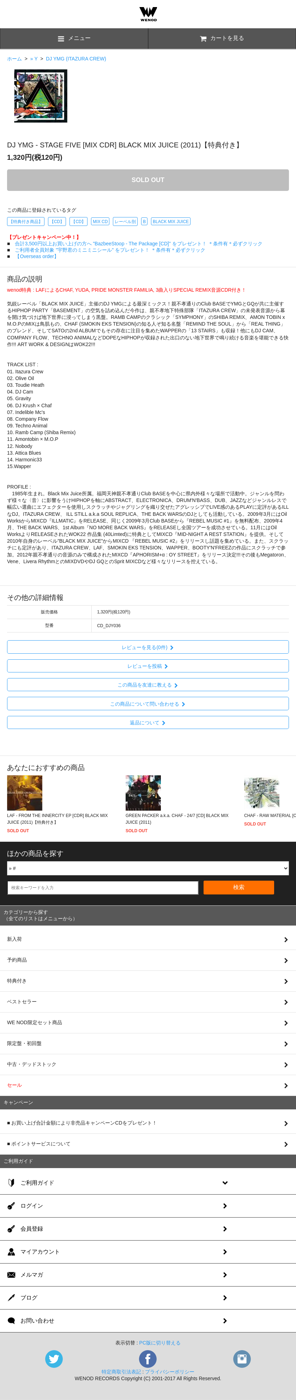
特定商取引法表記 (121, 1372)
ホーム (14, 59)
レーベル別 (125, 221)
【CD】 (57, 221)
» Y (34, 59)
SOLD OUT (148, 179)
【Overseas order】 (37, 256)
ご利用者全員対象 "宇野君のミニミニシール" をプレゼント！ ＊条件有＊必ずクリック (110, 250)
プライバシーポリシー (169, 1372)
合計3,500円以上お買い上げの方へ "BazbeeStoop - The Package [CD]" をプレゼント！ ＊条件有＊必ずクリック (138, 243)
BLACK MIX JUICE (171, 221)
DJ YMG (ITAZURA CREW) (76, 59)
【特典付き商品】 (26, 221)
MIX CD (100, 221)
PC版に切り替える (160, 1343)
